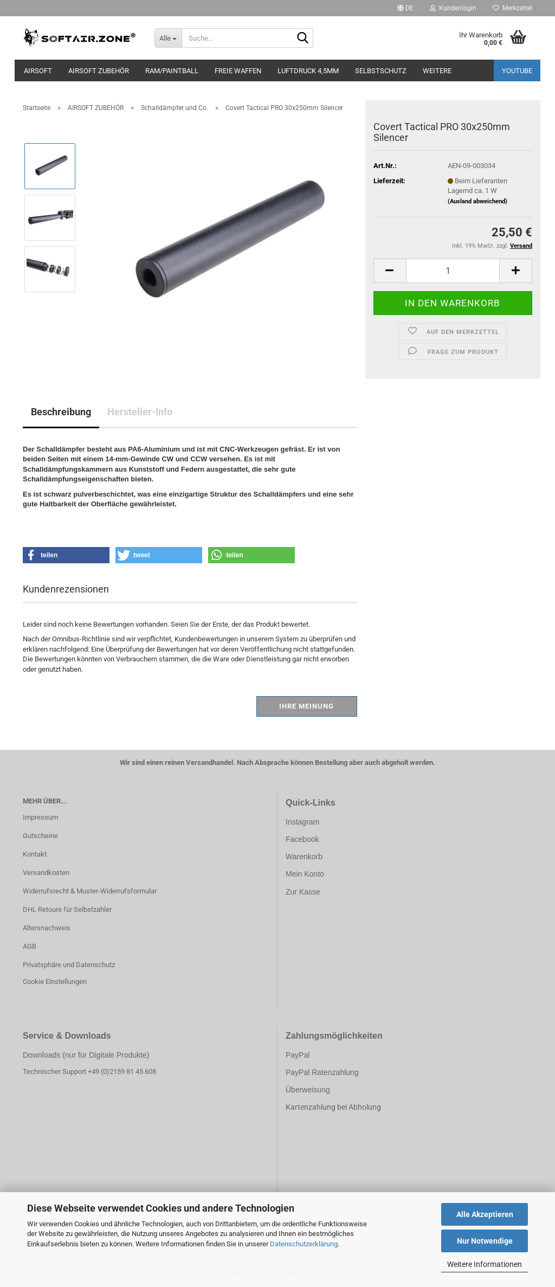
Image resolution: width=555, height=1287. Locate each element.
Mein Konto (305, 874)
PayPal (297, 1055)
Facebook (302, 839)
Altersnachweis (46, 928)
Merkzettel (512, 8)
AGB (29, 946)
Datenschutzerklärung (304, 1244)
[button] (405, 8)
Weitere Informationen (484, 1264)
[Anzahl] (453, 271)
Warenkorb (304, 856)
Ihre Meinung (306, 706)
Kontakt (35, 854)
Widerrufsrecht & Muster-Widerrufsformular (90, 891)
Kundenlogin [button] (453, 8)
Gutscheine (40, 836)
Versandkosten (46, 872)
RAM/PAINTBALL (171, 71)
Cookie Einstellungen (55, 981)
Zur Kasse (303, 891)
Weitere (437, 71)
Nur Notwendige (485, 1241)
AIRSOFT (38, 71)
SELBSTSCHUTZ (380, 71)
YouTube (517, 71)
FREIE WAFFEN (238, 71)
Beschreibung (61, 411)
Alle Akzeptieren (484, 1214)
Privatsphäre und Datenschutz (69, 965)
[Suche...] (168, 38)
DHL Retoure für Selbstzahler (67, 909)
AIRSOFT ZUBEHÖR (98, 71)
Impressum (40, 817)
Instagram (302, 822)
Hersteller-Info (139, 411)
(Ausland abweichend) (477, 201)
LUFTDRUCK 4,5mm (308, 71)
